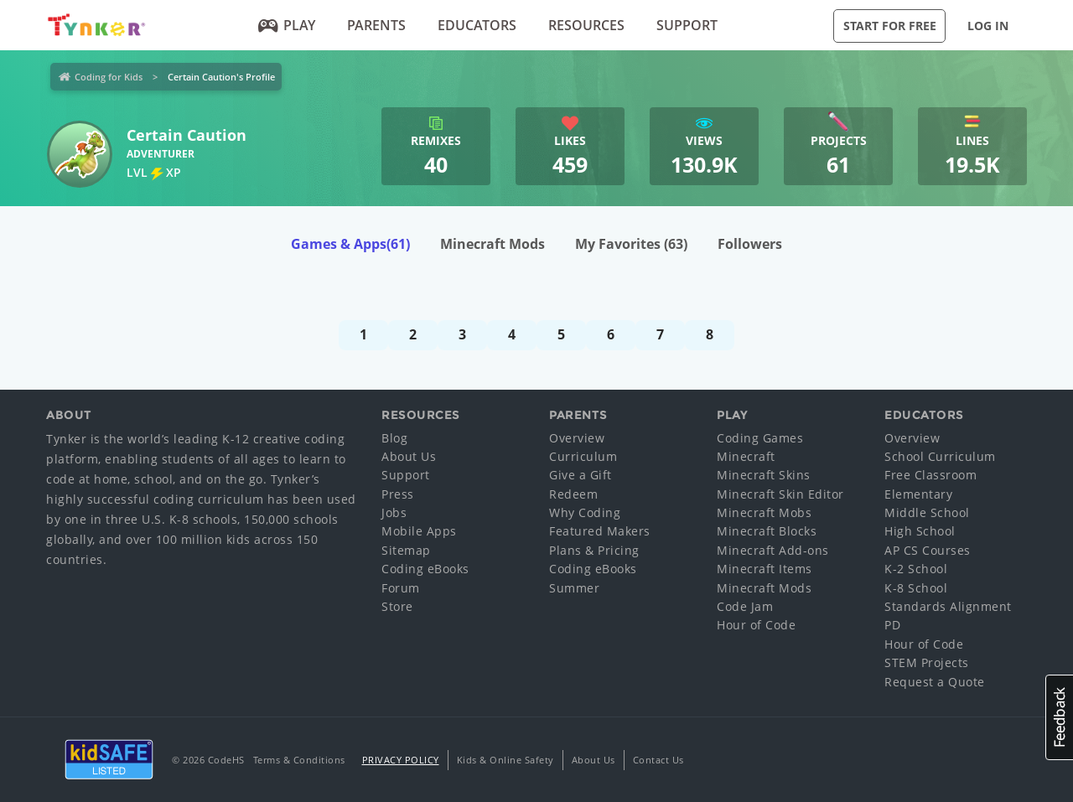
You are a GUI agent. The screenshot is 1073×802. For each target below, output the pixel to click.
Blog (394, 438)
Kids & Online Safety (505, 759)
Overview (576, 438)
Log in (987, 26)
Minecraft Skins (764, 475)
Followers (750, 244)
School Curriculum (940, 456)
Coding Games (760, 438)
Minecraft (746, 456)
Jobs (394, 512)
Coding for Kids (109, 76)
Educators (477, 25)
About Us (408, 456)
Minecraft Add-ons (773, 550)
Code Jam (745, 606)
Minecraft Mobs (764, 512)
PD (892, 625)
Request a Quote (934, 682)
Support (687, 25)
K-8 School (915, 588)
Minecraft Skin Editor (780, 494)
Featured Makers (600, 531)
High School (920, 531)
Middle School (927, 512)
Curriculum (583, 456)
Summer (574, 588)
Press (397, 494)
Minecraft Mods (492, 244)
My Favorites (631, 244)
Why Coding (584, 512)
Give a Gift (580, 475)
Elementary (918, 494)
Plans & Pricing (594, 550)
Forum (400, 588)
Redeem (573, 494)
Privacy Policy (400, 759)
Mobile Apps (419, 531)
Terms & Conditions (299, 759)
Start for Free (889, 26)
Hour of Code (756, 625)
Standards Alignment (948, 606)
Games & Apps (350, 244)
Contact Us (658, 759)
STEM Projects (926, 662)
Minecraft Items (764, 569)
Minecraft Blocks (766, 531)
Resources (586, 25)
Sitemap (406, 550)
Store (397, 606)
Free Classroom (930, 475)
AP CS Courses (927, 550)
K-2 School (915, 569)
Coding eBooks (425, 569)
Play (287, 25)
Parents (376, 25)
